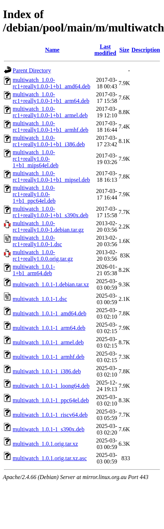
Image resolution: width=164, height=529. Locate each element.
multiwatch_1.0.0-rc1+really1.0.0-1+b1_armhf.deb (51, 126)
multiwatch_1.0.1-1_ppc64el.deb (51, 400)
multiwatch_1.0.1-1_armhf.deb (49, 357)
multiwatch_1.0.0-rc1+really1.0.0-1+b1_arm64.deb (51, 97)
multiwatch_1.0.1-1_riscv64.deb (50, 415)
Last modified (105, 49)
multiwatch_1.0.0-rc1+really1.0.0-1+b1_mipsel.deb (51, 176)
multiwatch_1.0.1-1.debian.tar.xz (51, 284)
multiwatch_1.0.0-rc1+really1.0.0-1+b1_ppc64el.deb (34, 194)
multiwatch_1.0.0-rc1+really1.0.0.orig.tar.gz (43, 255)
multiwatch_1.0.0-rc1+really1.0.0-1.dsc (37, 241)
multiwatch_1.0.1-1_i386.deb (47, 371)
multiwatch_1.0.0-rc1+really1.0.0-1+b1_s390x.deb (51, 212)
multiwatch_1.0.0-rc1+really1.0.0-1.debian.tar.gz (48, 226)
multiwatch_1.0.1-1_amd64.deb (49, 313)
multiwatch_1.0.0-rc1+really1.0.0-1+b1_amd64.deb (51, 83)
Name (52, 50)
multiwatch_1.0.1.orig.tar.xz (45, 444)
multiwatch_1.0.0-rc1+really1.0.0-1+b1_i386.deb (49, 141)
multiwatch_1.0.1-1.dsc (40, 299)
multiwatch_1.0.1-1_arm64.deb (49, 328)
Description (145, 50)
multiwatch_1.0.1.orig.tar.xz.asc (50, 458)
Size (124, 50)
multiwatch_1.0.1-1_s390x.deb (49, 429)
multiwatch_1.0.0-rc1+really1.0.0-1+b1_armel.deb (50, 112)
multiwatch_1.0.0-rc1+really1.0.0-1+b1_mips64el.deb (36, 158)
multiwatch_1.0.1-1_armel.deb (48, 342)
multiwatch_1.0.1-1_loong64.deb (51, 386)
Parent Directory (32, 70)
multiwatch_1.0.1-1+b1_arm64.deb (34, 270)
